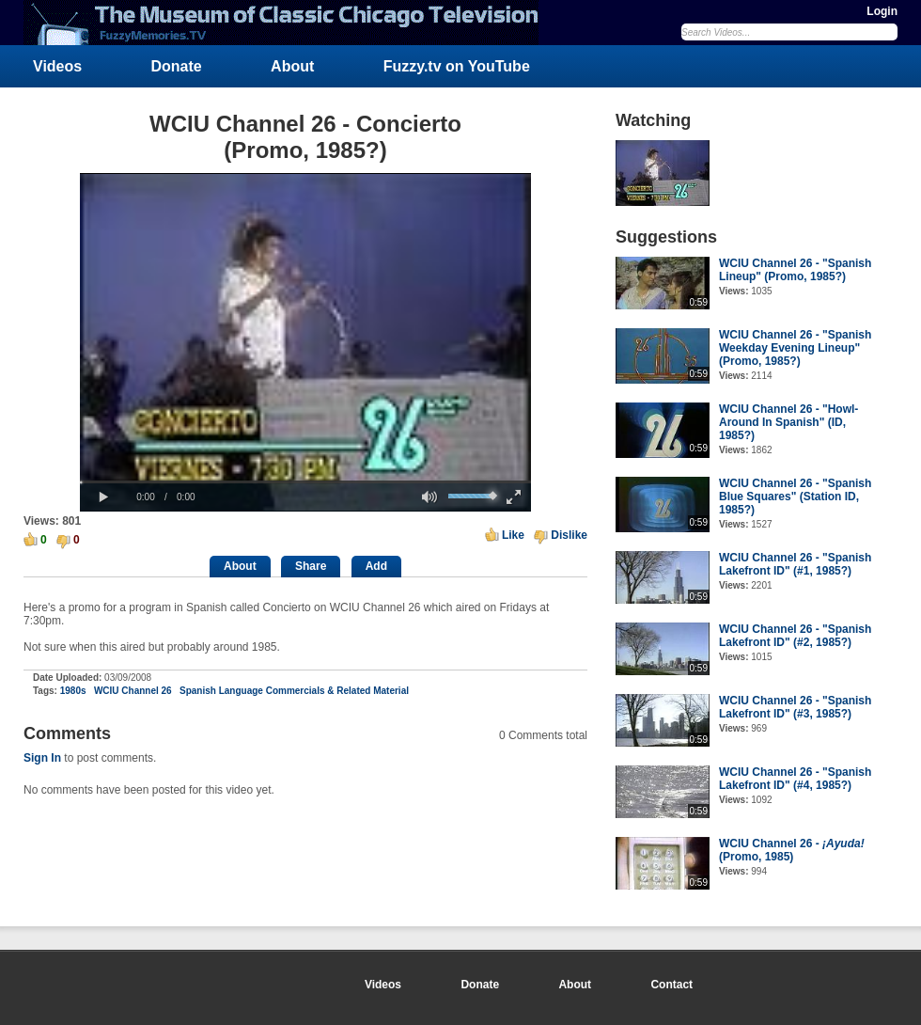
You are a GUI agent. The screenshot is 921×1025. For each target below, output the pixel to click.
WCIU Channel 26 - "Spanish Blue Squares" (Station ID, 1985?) (795, 496)
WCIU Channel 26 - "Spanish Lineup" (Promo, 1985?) (795, 270)
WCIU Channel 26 (133, 691)
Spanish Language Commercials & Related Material (294, 691)
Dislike (569, 535)
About (292, 66)
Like (513, 535)
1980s (73, 691)
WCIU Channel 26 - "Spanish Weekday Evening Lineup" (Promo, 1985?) (795, 348)
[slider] (305, 482)
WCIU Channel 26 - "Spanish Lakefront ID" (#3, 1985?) (795, 707)
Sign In (42, 758)
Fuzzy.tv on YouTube (456, 66)
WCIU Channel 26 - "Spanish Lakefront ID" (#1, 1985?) (795, 564)
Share (310, 566)
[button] (103, 497)
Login (882, 11)
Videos (57, 66)
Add (376, 566)
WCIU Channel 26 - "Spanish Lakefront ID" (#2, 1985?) (795, 636)
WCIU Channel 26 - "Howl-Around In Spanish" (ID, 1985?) (788, 422)
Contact (671, 984)
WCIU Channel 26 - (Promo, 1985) (792, 850)
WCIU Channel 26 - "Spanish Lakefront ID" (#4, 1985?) (795, 778)
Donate (176, 66)
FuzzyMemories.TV (288, 22)
